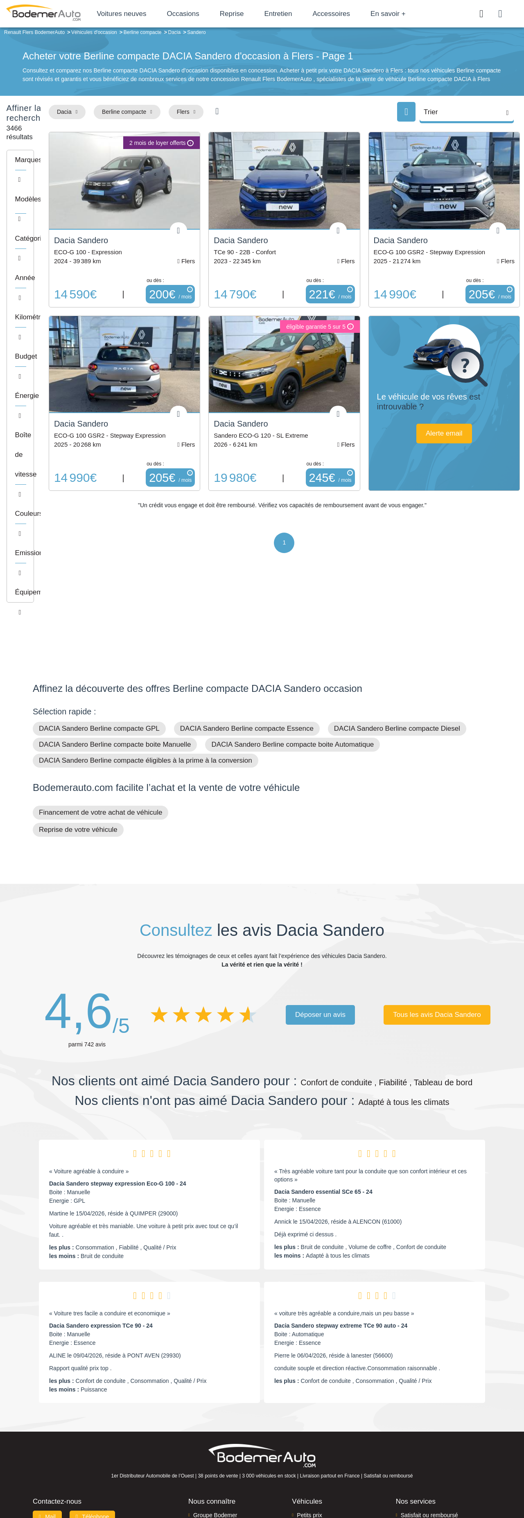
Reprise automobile (425, 1422)
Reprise (260, 14)
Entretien (307, 14)
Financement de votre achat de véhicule (100, 707)
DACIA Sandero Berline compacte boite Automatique (292, 639)
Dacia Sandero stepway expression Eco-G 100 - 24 (117, 1077)
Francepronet (114, 1484)
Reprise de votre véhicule (78, 723)
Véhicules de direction (325, 1434)
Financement (209, 1434)
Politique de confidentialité (399, 1484)
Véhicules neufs (317, 1446)
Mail (47, 1411)
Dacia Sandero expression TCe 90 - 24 (101, 1219)
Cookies (354, 1484)
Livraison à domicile (426, 1434)
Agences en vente (424, 1459)
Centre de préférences (268, 1484)
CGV (441, 1484)
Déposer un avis (320, 909)
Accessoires (360, 14)
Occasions (212, 14)
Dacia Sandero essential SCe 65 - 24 (323, 1085)
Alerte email (460, 412)
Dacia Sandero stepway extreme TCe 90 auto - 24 (340, 1219)
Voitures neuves (150, 14)
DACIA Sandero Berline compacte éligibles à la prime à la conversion (145, 655)
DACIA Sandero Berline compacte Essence (247, 623)
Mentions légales (320, 1484)
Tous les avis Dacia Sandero (437, 909)
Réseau (203, 1422)
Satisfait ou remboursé (429, 1409)
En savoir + (417, 14)
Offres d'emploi (212, 1446)
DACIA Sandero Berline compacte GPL (99, 623)
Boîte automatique (320, 1422)
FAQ (199, 1459)
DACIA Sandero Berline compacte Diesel (397, 623)
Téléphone (92, 1411)
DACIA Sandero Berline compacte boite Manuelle (115, 639)
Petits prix (309, 1409)
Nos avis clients (57, 1426)
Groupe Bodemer (215, 1409)
